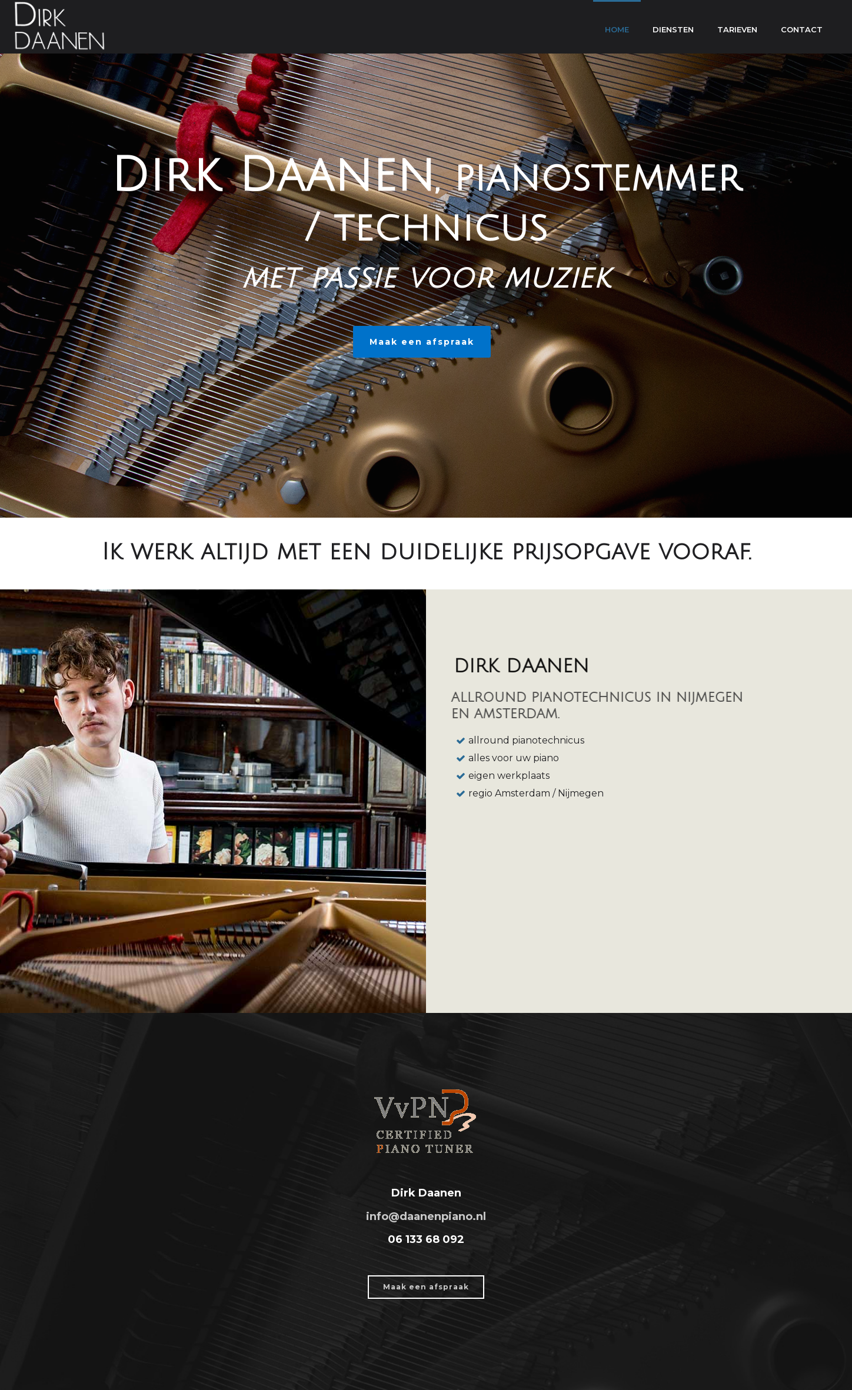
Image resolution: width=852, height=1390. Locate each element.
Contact (802, 29)
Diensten (673, 29)
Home (617, 29)
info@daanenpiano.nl (426, 1216)
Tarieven (737, 29)
